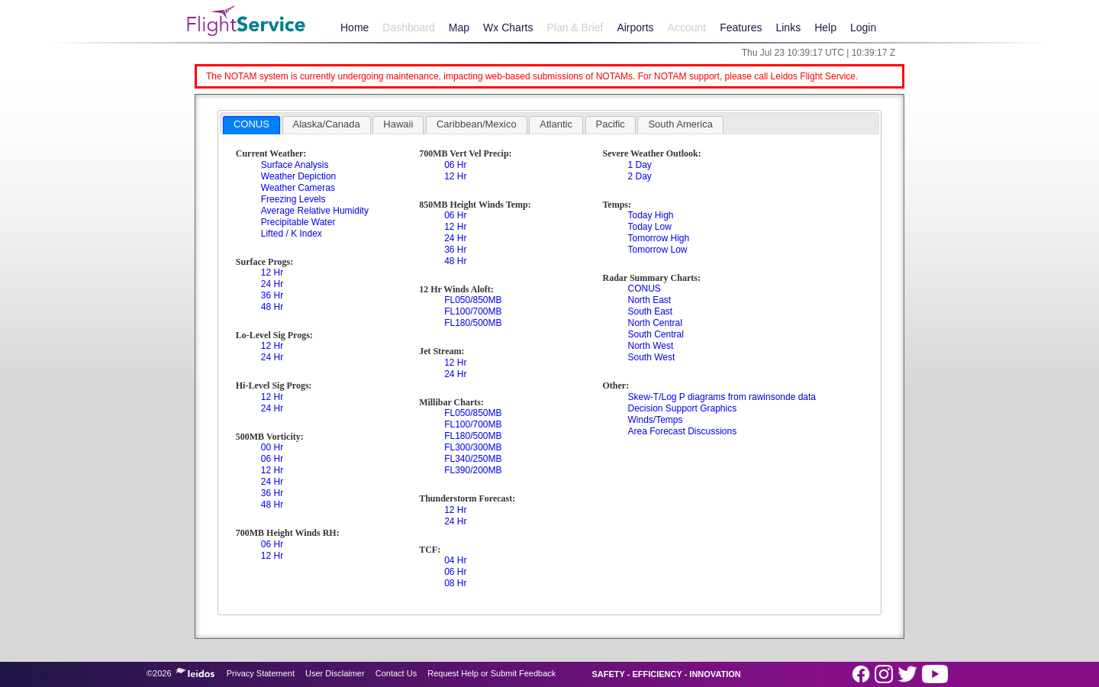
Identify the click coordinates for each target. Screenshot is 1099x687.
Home (354, 27)
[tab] (251, 125)
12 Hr (272, 272)
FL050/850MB (472, 300)
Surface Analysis (295, 165)
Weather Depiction (299, 176)
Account (687, 27)
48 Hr (272, 307)
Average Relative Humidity (315, 210)
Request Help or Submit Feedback (491, 673)
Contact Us (396, 673)
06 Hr (272, 458)
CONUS (643, 288)
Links (788, 27)
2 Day (639, 176)
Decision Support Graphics (681, 408)
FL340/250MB (472, 458)
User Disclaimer (335, 673)
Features (741, 27)
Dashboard (408, 27)
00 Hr (272, 447)
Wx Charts (508, 27)
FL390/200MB (472, 470)
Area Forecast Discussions (681, 431)
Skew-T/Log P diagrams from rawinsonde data (721, 397)
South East (649, 311)
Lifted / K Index (291, 233)
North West (650, 345)
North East (649, 300)
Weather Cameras (298, 187)
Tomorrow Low (657, 249)
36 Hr (272, 295)
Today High (650, 215)
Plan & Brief (574, 27)
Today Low (649, 226)
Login (863, 27)
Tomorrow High (658, 238)
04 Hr (455, 560)
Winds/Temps (654, 419)
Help (825, 27)
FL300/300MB (472, 447)
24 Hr (272, 284)
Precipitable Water (298, 222)
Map (459, 27)
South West (651, 357)
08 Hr (455, 583)
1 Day (639, 165)
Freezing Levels (293, 199)
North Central (654, 323)
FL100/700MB (472, 311)
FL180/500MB (472, 323)
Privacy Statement (261, 673)
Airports (635, 27)
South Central (655, 334)
